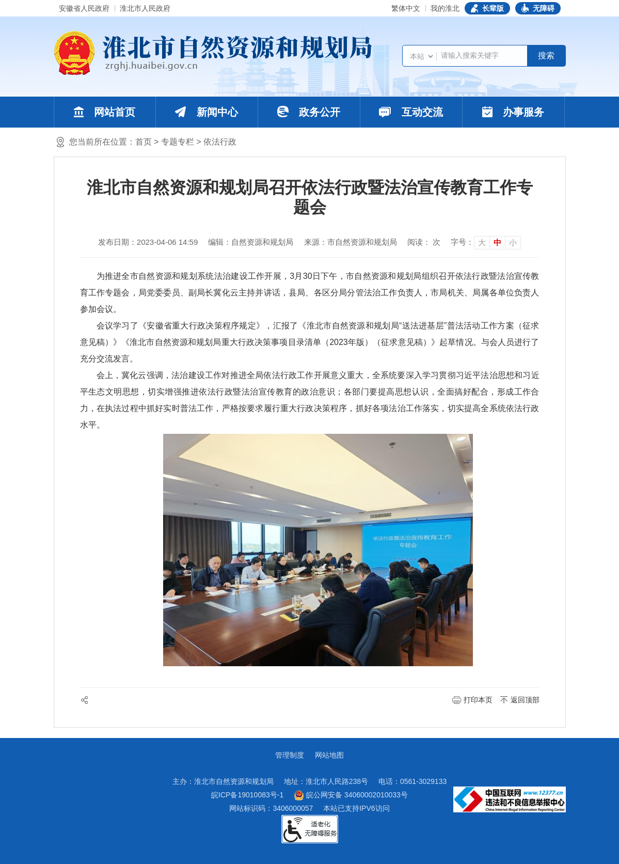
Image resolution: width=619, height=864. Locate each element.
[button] (487, 8)
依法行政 (219, 141)
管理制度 (289, 755)
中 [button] (497, 242)
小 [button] (513, 242)
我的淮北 (445, 8)
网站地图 (329, 755)
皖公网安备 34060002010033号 (351, 795)
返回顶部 (525, 700)
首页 (143, 141)
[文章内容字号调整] (486, 242)
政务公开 (309, 112)
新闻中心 (206, 112)
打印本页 (478, 700)
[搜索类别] (421, 56)
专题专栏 (177, 141)
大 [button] (482, 242)
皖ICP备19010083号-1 (247, 795)
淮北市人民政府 (145, 8)
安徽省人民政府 (84, 8)
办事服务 (513, 112)
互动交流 (411, 112)
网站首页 (105, 112)
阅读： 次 (423, 242)
